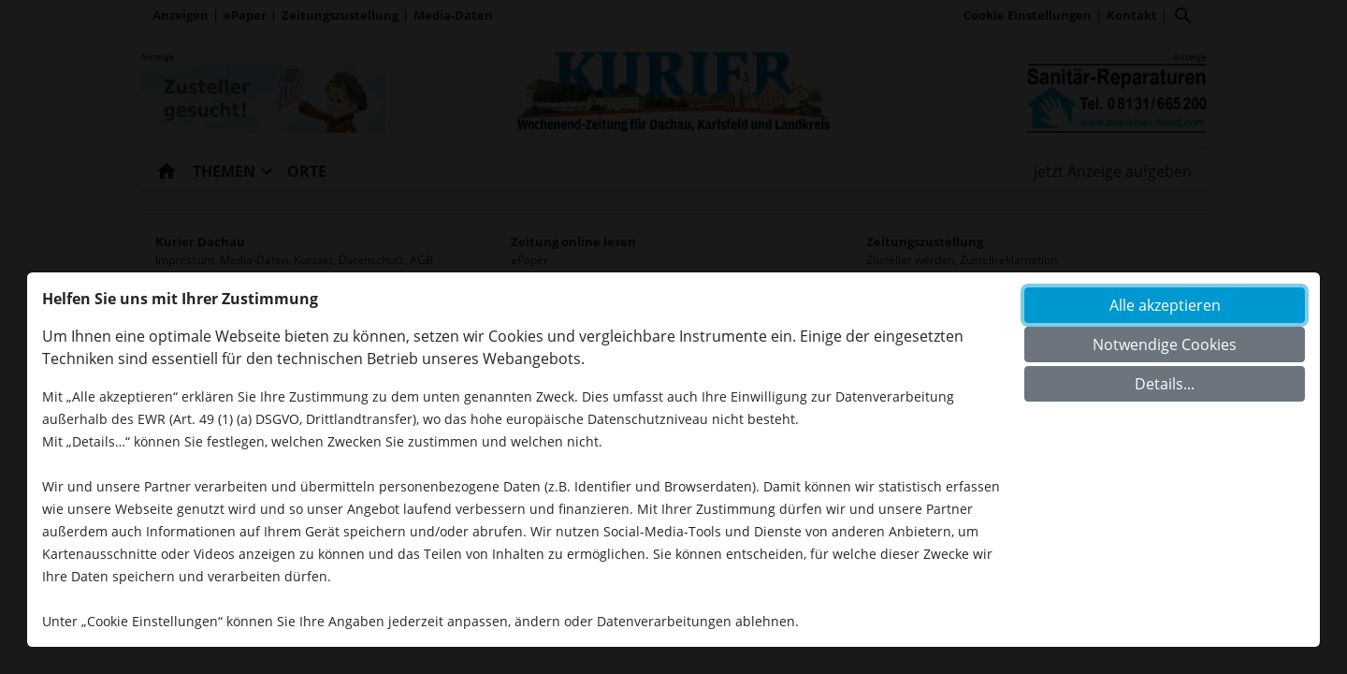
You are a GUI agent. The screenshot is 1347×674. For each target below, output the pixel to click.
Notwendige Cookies (1165, 344)
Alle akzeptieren (1165, 305)
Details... (1165, 384)
